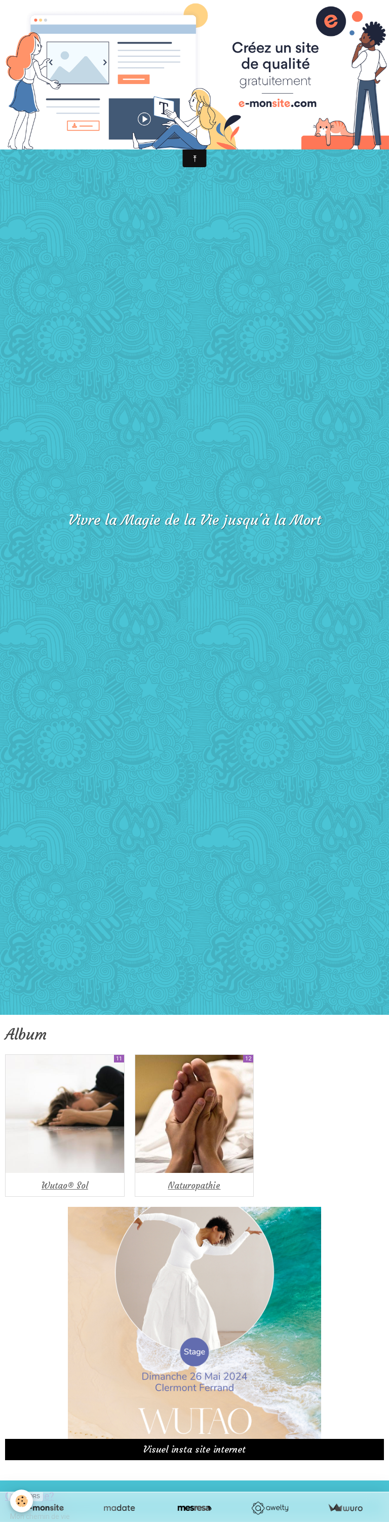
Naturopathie (194, 1186)
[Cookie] (21, 1501)
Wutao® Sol (65, 1186)
